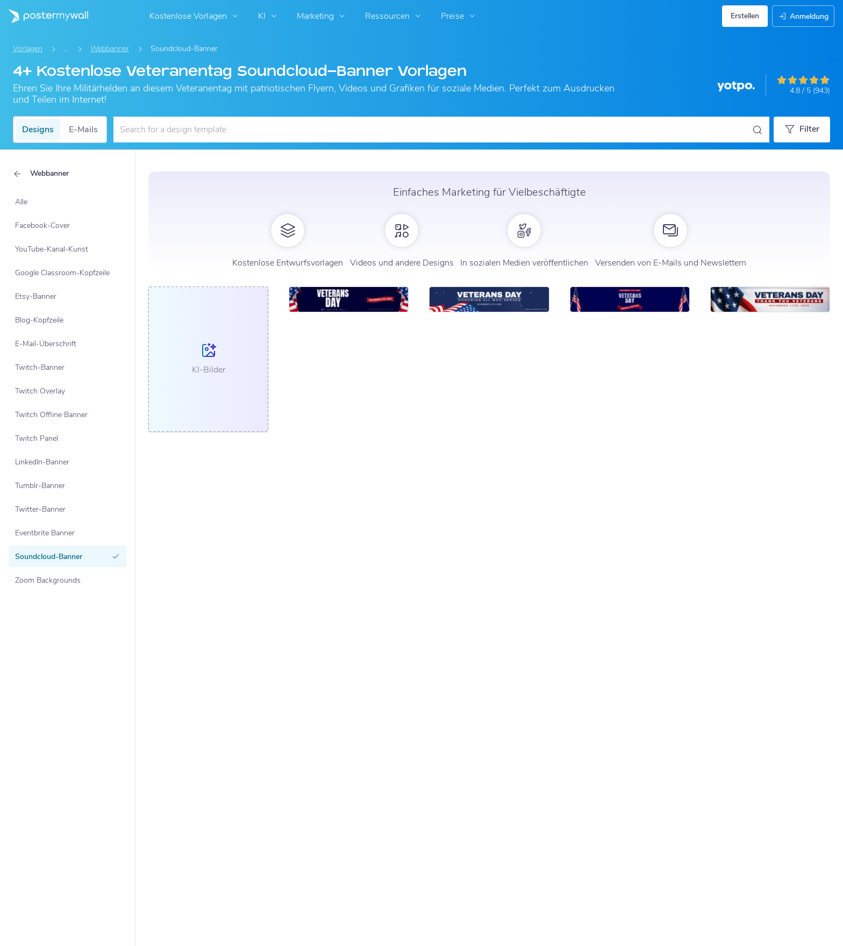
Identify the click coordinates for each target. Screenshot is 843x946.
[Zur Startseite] (44, 16)
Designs (38, 129)
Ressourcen (394, 16)
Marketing (322, 16)
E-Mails (83, 129)
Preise (459, 16)
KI (268, 16)
